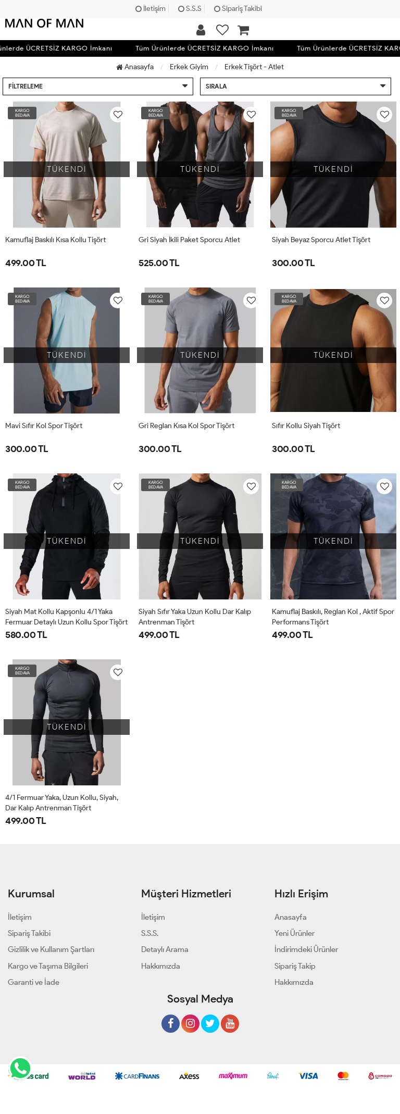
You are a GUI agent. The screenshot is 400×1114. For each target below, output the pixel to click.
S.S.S (190, 8)
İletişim (150, 8)
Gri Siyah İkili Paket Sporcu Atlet (189, 239)
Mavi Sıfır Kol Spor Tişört (43, 425)
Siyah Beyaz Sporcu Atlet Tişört (321, 239)
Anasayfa (135, 66)
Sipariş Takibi (238, 8)
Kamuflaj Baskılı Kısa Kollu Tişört (55, 239)
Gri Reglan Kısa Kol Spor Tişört (186, 425)
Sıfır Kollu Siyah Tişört (306, 425)
